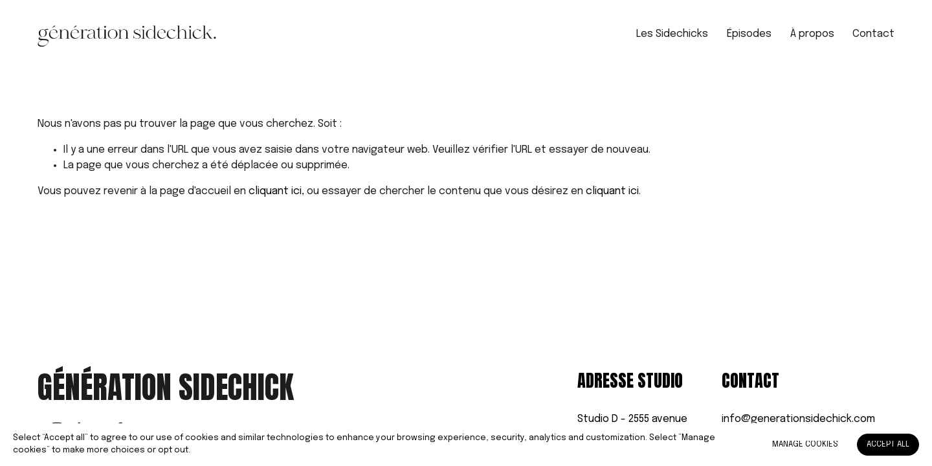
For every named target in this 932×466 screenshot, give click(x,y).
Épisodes (749, 33)
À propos (812, 33)
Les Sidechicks (672, 33)
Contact (873, 33)
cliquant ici (275, 191)
